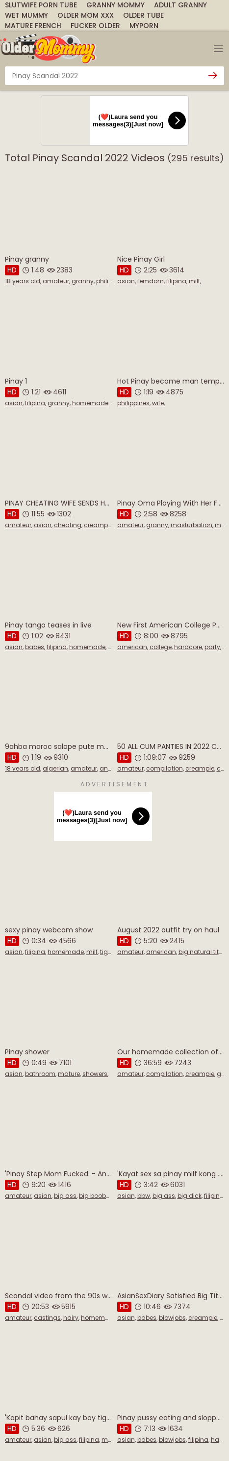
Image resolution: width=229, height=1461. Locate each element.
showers (94, 1074)
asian (126, 281)
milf (194, 281)
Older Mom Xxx (85, 15)
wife (158, 403)
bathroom (40, 1074)
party (212, 647)
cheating (67, 525)
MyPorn (143, 25)
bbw (143, 1196)
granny (83, 281)
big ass (65, 1196)
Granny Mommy (115, 5)
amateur (56, 281)
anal (107, 768)
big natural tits (200, 952)
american (132, 647)
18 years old (22, 281)
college (161, 647)
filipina (176, 281)
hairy (70, 1317)
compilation (164, 768)
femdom (150, 281)
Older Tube (143, 15)
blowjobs (172, 1317)
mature (69, 1074)
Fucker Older (95, 25)
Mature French (33, 25)
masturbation (191, 525)
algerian (55, 768)
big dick (190, 1196)
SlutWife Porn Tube (41, 5)
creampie (98, 525)
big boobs (94, 1196)
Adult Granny (180, 5)
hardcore (188, 647)
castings (47, 1317)
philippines (133, 403)
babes (34, 647)
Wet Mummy (26, 15)
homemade (90, 403)
